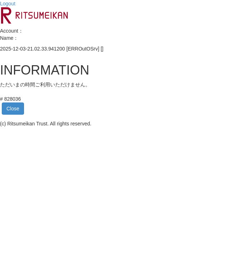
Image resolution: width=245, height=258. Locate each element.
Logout (7, 3)
